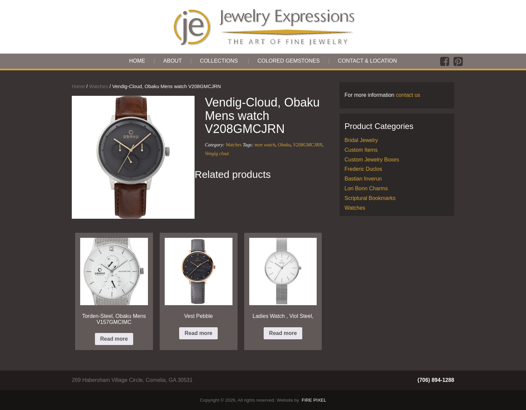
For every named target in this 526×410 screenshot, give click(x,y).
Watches (98, 86)
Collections (219, 61)
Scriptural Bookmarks (370, 198)
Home (137, 61)
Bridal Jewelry (361, 140)
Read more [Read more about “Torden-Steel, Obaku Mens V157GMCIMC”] (114, 339)
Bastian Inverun (363, 179)
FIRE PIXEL (314, 400)
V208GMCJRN (307, 144)
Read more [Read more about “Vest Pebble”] (198, 333)
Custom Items (361, 150)
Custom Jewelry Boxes (372, 159)
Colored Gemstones (289, 61)
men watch (265, 144)
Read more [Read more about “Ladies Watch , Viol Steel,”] (283, 333)
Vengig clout (217, 153)
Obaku (284, 144)
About (172, 61)
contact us (408, 95)
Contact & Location (367, 61)
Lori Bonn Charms (366, 188)
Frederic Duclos (363, 169)
